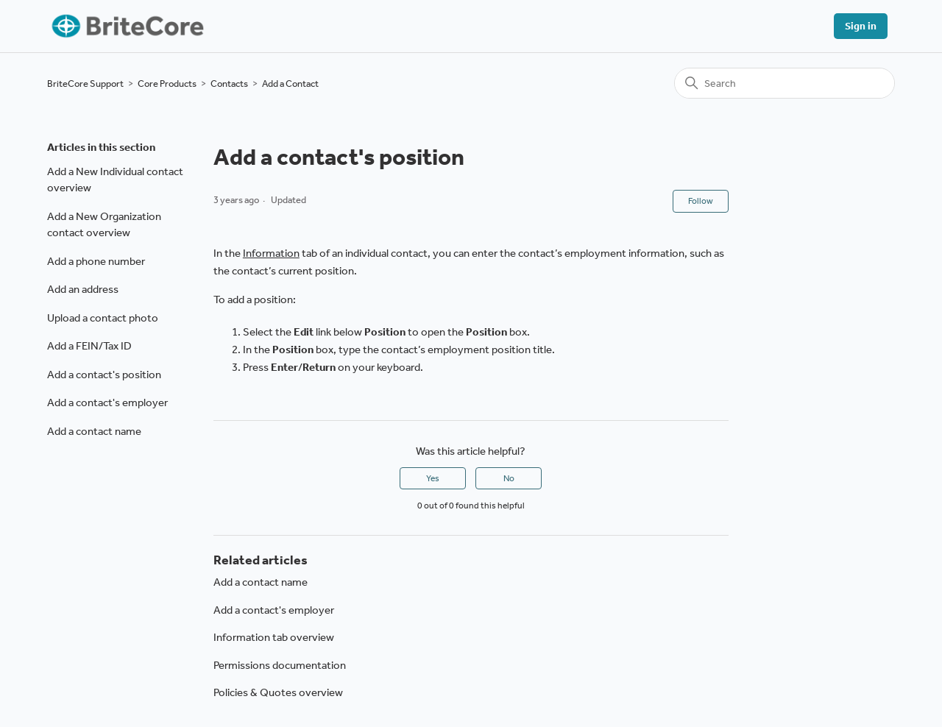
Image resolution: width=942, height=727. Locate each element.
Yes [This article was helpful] (432, 478)
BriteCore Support (85, 83)
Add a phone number (96, 261)
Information (271, 253)
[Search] (784, 83)
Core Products (167, 83)
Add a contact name (94, 431)
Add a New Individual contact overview (115, 180)
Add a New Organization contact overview (104, 225)
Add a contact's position (104, 374)
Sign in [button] (861, 26)
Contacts (229, 83)
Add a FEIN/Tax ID (89, 345)
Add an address (82, 289)
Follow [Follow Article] (700, 201)
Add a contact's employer (107, 402)
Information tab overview (273, 637)
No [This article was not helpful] (508, 478)
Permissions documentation (279, 665)
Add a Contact (290, 83)
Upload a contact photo (102, 318)
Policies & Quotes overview (278, 692)
